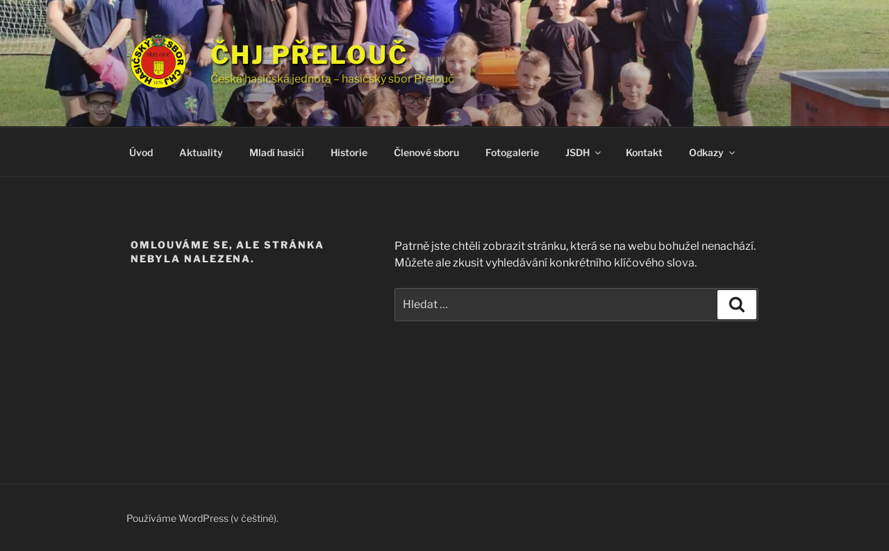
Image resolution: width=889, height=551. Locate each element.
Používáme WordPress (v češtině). (202, 518)
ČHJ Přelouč (309, 55)
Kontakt (644, 152)
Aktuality (201, 152)
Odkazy (713, 152)
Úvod (141, 152)
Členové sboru (426, 152)
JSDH (584, 152)
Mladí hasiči (276, 152)
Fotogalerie (512, 152)
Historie (349, 152)
